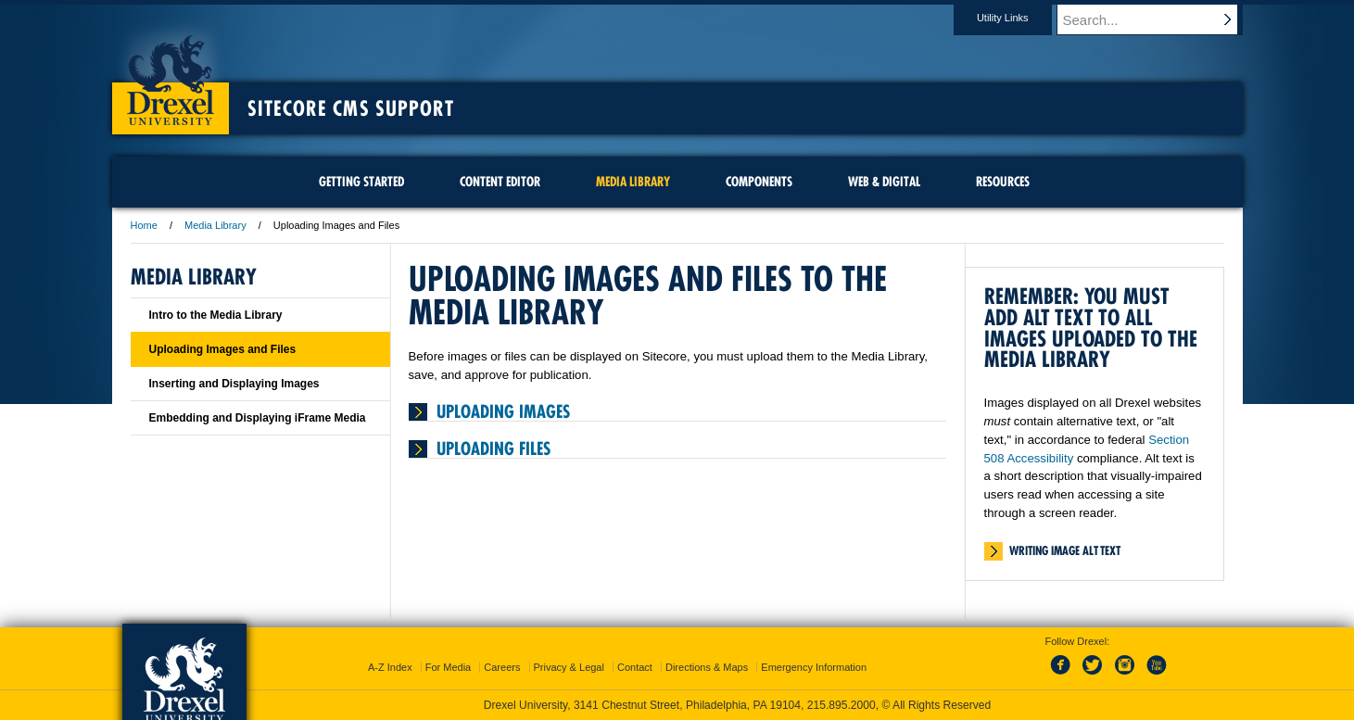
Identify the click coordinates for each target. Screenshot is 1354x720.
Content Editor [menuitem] (500, 181)
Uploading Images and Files (223, 349)
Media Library (215, 225)
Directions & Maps (706, 667)
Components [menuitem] (759, 181)
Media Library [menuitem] (633, 181)
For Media (448, 667)
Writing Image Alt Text (1064, 550)
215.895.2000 (841, 705)
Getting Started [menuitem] (361, 181)
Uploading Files (493, 448)
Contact (634, 667)
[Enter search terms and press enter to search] (1158, 19)
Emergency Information (814, 667)
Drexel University (170, 74)
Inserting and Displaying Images (234, 383)
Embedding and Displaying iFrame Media (257, 417)
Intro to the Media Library (216, 315)
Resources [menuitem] (1003, 181)
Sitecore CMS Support (351, 108)
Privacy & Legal (569, 667)
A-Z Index (390, 667)
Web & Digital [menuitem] (884, 181)
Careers (502, 667)
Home (144, 225)
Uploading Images (503, 411)
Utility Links (1020, 17)
